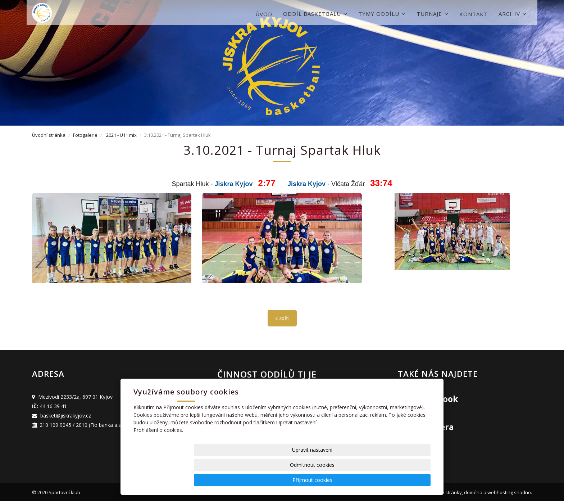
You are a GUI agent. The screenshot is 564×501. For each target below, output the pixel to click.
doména (473, 490)
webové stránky (444, 490)
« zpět (282, 316)
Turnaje (433, 13)
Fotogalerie (85, 135)
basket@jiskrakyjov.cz (65, 413)
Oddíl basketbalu (315, 13)
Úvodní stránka (48, 135)
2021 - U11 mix (121, 135)
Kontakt (473, 14)
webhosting (500, 490)
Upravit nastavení (284, 480)
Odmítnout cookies (344, 480)
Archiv (513, 13)
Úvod (263, 14)
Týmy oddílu (382, 13)
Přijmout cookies (403, 480)
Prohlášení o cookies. (158, 460)
